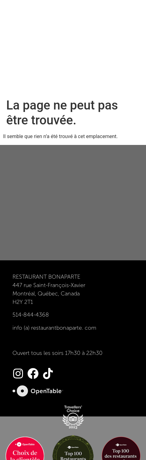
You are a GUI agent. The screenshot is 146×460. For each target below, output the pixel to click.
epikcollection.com (73, 447)
